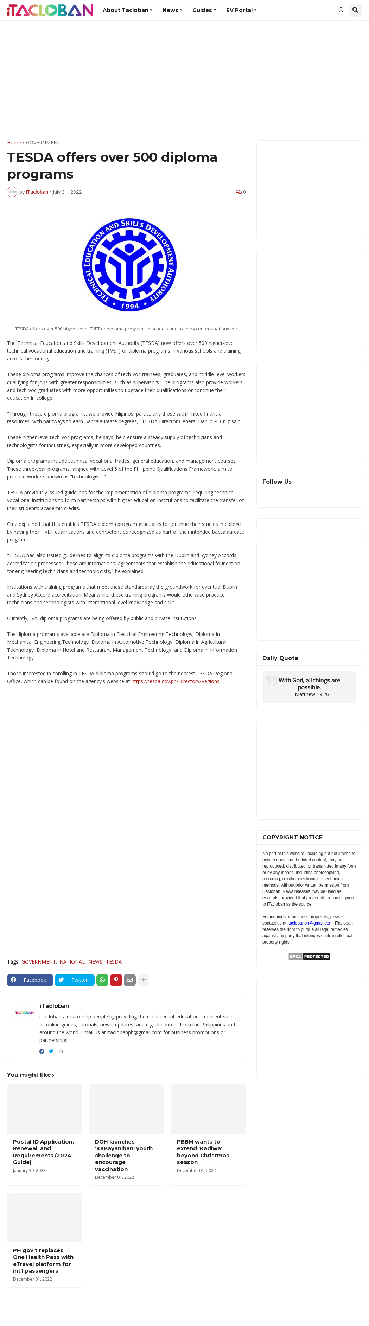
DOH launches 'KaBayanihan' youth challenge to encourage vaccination (124, 1155)
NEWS (95, 961)
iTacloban (54, 1006)
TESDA (114, 961)
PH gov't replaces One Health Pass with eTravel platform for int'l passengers (43, 1260)
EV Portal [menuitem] (239, 10)
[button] (341, 10)
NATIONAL (72, 961)
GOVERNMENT (43, 142)
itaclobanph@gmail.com (309, 923)
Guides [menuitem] (202, 10)
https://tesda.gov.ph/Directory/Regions (176, 681)
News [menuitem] (170, 10)
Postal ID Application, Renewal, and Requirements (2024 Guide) (43, 1152)
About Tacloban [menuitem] (125, 10)
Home (14, 142)
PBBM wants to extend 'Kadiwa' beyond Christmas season (203, 1152)
